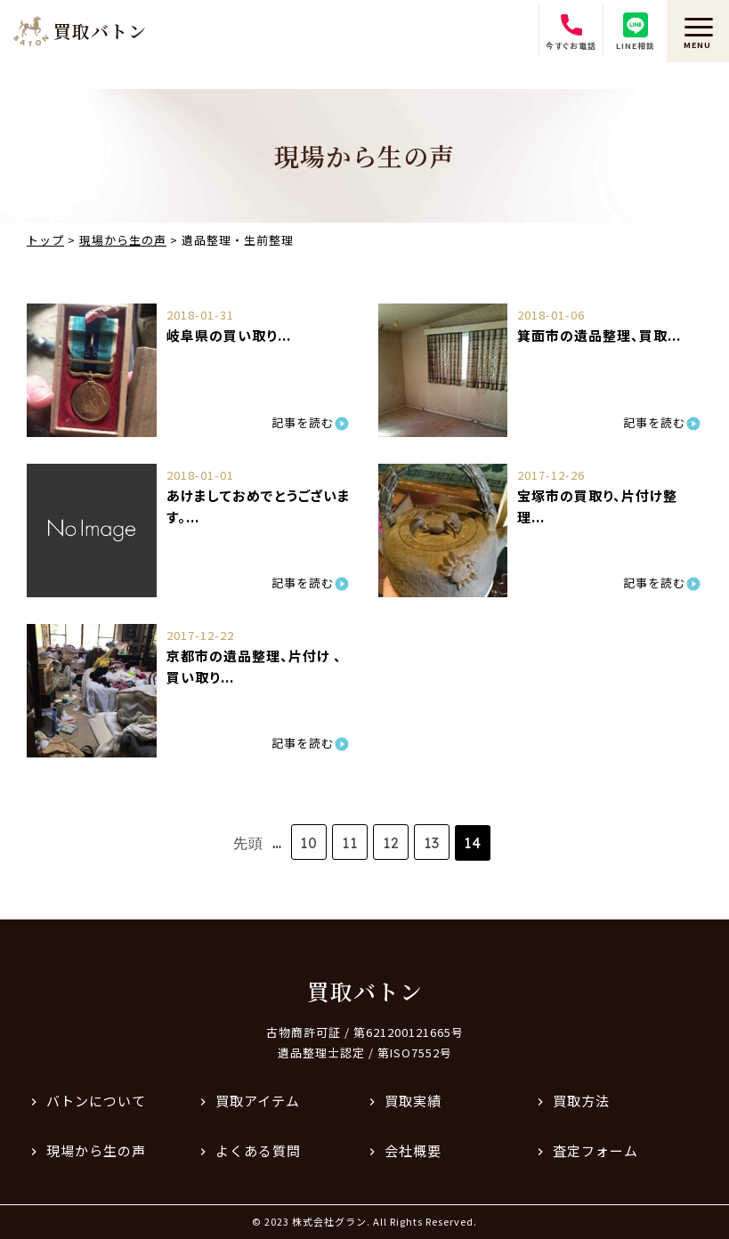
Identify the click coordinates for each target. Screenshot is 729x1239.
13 (432, 843)
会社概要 (413, 1150)
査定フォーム (595, 1150)
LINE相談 (635, 32)
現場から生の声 (96, 1150)
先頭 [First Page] (248, 843)
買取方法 (581, 1100)
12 (391, 843)
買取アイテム (257, 1100)
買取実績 (413, 1100)
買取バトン (365, 991)
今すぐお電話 (571, 32)
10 (309, 843)
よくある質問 (258, 1150)
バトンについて (96, 1100)
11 (350, 843)
